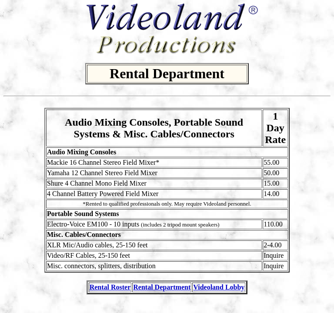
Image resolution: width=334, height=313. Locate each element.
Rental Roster (110, 287)
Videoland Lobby (218, 287)
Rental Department (161, 287)
